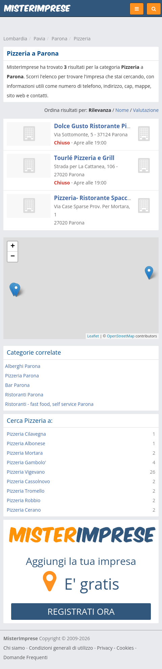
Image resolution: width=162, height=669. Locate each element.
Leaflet (93, 335)
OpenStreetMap (121, 335)
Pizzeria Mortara (25, 453)
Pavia (39, 38)
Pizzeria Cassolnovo (28, 481)
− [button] (12, 257)
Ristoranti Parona (24, 394)
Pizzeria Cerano (24, 510)
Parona (60, 38)
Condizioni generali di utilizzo (61, 648)
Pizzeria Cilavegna (26, 434)
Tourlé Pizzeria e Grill (84, 158)
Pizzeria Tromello (26, 491)
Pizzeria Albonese (26, 443)
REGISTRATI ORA (81, 611)
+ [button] (12, 246)
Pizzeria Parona (22, 375)
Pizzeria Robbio (23, 500)
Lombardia (15, 38)
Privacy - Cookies (115, 648)
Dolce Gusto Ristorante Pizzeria (98, 126)
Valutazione (146, 110)
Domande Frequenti (25, 657)
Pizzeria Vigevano (26, 472)
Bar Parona (17, 385)
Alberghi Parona (22, 366)
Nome (122, 110)
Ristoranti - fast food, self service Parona (49, 404)
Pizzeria (82, 38)
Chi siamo (14, 648)
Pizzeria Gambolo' (26, 462)
